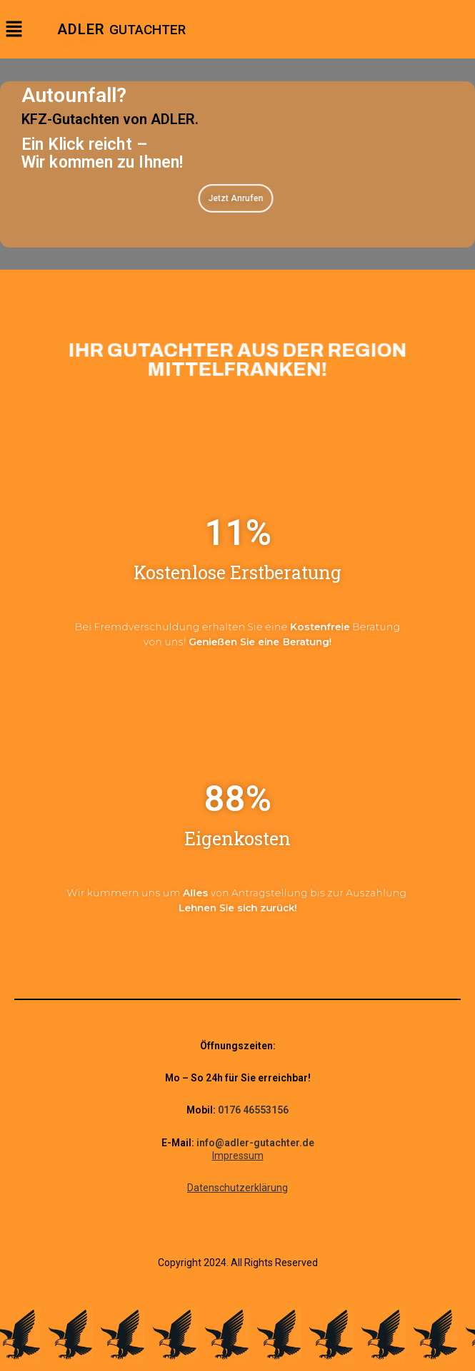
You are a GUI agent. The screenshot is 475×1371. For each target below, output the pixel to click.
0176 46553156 (253, 1110)
